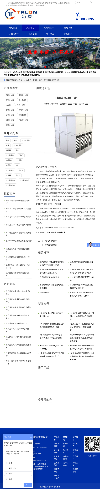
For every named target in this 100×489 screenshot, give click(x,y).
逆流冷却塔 (22, 115)
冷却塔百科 (49, 28)
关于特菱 (50, 34)
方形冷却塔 (10, 115)
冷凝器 (19, 160)
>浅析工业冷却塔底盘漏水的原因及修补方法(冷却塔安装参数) (82, 327)
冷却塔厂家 (61, 232)
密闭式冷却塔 (23, 110)
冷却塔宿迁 (44, 292)
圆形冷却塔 (10, 120)
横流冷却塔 (10, 110)
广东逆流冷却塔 (51, 245)
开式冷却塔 (10, 100)
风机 (7, 140)
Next (97, 53)
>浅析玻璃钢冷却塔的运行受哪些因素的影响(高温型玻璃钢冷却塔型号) (82, 338)
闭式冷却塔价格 (51, 241)
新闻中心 (68, 28)
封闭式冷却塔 (20, 105)
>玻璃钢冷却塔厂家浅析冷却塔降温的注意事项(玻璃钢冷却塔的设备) (82, 356)
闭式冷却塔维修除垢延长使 (55, 72)
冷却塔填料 (26, 140)
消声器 (8, 150)
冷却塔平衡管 (10, 180)
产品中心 (30, 28)
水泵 (7, 145)
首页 (20, 80)
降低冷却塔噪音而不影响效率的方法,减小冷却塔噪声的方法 (88, 391)
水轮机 (8, 105)
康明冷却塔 (10, 125)
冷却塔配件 (14, 34)
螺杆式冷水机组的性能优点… (17, 323)
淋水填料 (9, 160)
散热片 (21, 155)
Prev (3, 53)
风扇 (17, 150)
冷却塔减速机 (10, 185)
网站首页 (13, 28)
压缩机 (17, 175)
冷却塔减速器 (24, 180)
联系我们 (68, 34)
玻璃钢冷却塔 (23, 95)
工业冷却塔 (22, 100)
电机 (15, 140)
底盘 (17, 165)
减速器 (8, 175)
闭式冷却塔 (17, 72)
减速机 (21, 170)
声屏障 (8, 165)
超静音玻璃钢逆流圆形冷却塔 (58, 388)
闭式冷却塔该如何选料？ (49, 277)
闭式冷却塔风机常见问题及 (33, 72)
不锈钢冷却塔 (23, 120)
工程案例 (32, 34)
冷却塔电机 (88, 417)
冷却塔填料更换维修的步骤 (77, 72)
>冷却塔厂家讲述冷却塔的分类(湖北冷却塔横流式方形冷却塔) (82, 316)
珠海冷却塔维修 (54, 487)
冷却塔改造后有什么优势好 (29, 75)
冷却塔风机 (58, 417)
